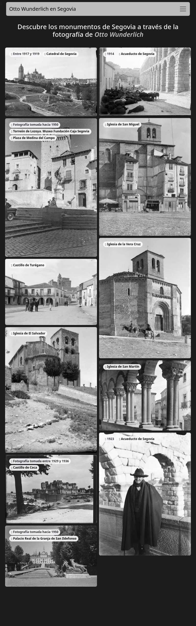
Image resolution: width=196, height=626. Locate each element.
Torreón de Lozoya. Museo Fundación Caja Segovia (50, 131)
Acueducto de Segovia (137, 54)
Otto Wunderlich (118, 34)
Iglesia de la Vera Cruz (123, 244)
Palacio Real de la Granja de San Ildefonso (44, 538)
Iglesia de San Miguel (122, 124)
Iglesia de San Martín (122, 366)
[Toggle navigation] (183, 9)
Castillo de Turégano (27, 265)
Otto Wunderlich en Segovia (42, 8)
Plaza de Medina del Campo (33, 138)
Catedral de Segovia (60, 54)
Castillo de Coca (24, 467)
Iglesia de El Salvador (28, 333)
